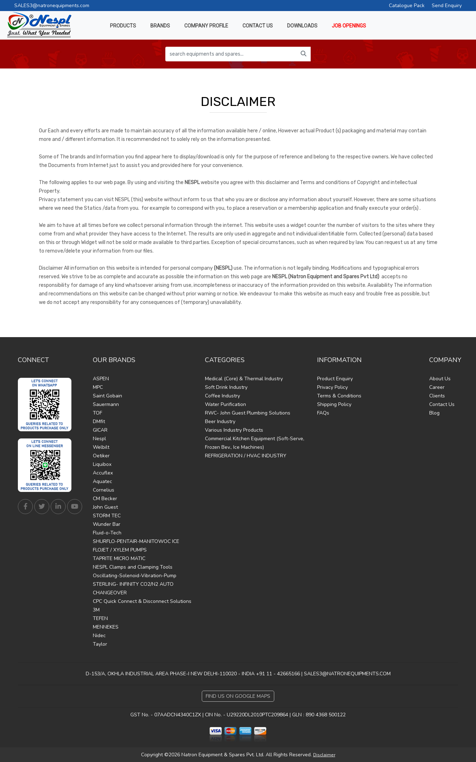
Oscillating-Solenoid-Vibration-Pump (134, 575)
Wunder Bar (106, 524)
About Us (440, 378)
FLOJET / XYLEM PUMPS (120, 550)
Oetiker (101, 455)
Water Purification (225, 404)
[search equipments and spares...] (231, 54)
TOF (97, 413)
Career (437, 387)
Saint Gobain (107, 395)
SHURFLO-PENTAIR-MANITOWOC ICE (136, 541)
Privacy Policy (332, 387)
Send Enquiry (447, 5)
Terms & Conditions (339, 395)
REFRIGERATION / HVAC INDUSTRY (245, 455)
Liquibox (102, 464)
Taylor (100, 644)
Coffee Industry (222, 395)
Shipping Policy (334, 404)
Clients (437, 395)
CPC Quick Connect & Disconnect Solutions (142, 601)
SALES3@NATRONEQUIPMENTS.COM (347, 673)
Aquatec (102, 481)
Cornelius (103, 490)
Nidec (99, 635)
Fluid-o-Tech (107, 532)
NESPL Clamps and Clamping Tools (132, 567)
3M (96, 609)
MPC (98, 387)
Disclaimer (324, 755)
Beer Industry (220, 421)
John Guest (105, 507)
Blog (434, 413)
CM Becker (105, 498)
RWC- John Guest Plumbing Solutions (247, 413)
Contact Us (442, 404)
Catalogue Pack (407, 5)
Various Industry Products (234, 430)
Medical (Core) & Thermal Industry (244, 378)
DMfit (99, 421)
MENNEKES (106, 627)
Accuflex (103, 472)
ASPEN (101, 378)
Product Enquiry (335, 378)
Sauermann (106, 404)
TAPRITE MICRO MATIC (119, 558)
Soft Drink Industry (226, 387)
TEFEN (100, 618)
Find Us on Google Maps (238, 696)
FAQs (323, 413)
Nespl (99, 438)
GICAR (100, 430)
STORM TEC (107, 515)
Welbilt (101, 447)
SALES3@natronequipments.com (51, 5)
